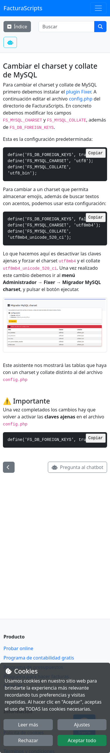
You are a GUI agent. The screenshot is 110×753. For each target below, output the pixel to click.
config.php (80, 99)
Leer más (28, 724)
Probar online (18, 648)
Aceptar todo (82, 740)
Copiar (95, 153)
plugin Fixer (78, 92)
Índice (17, 26)
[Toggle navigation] (98, 8)
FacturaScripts (23, 8)
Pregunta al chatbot (77, 467)
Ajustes (82, 724)
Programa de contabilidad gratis (39, 658)
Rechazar (28, 740)
